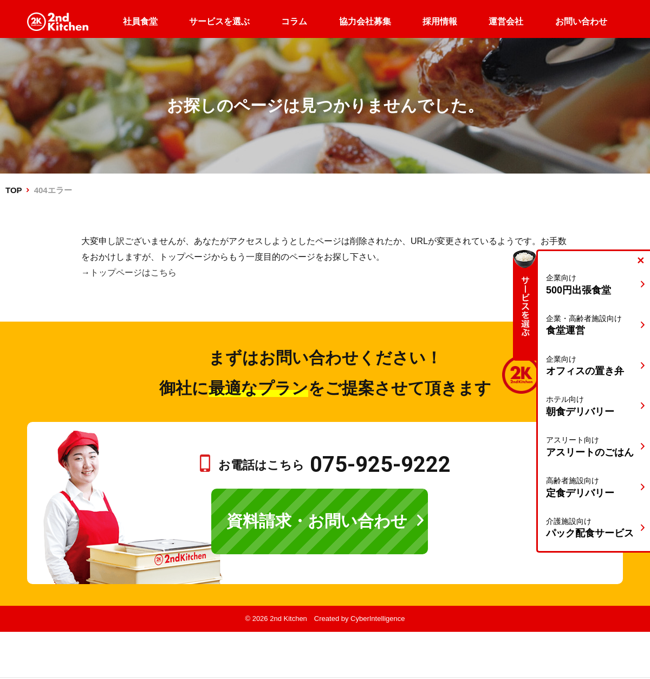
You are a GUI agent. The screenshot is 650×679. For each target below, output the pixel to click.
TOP (13, 190)
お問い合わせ (581, 21)
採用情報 (439, 21)
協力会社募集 (365, 21)
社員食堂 (140, 21)
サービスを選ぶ (219, 21)
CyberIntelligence (377, 618)
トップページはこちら (133, 272)
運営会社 (506, 21)
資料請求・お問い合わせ (316, 521)
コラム (294, 21)
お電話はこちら (334, 465)
